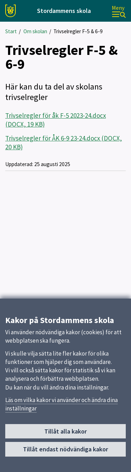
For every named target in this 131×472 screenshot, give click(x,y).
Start (11, 31)
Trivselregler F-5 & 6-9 (78, 31)
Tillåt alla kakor (65, 433)
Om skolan (35, 31)
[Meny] (119, 11)
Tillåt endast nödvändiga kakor (65, 451)
